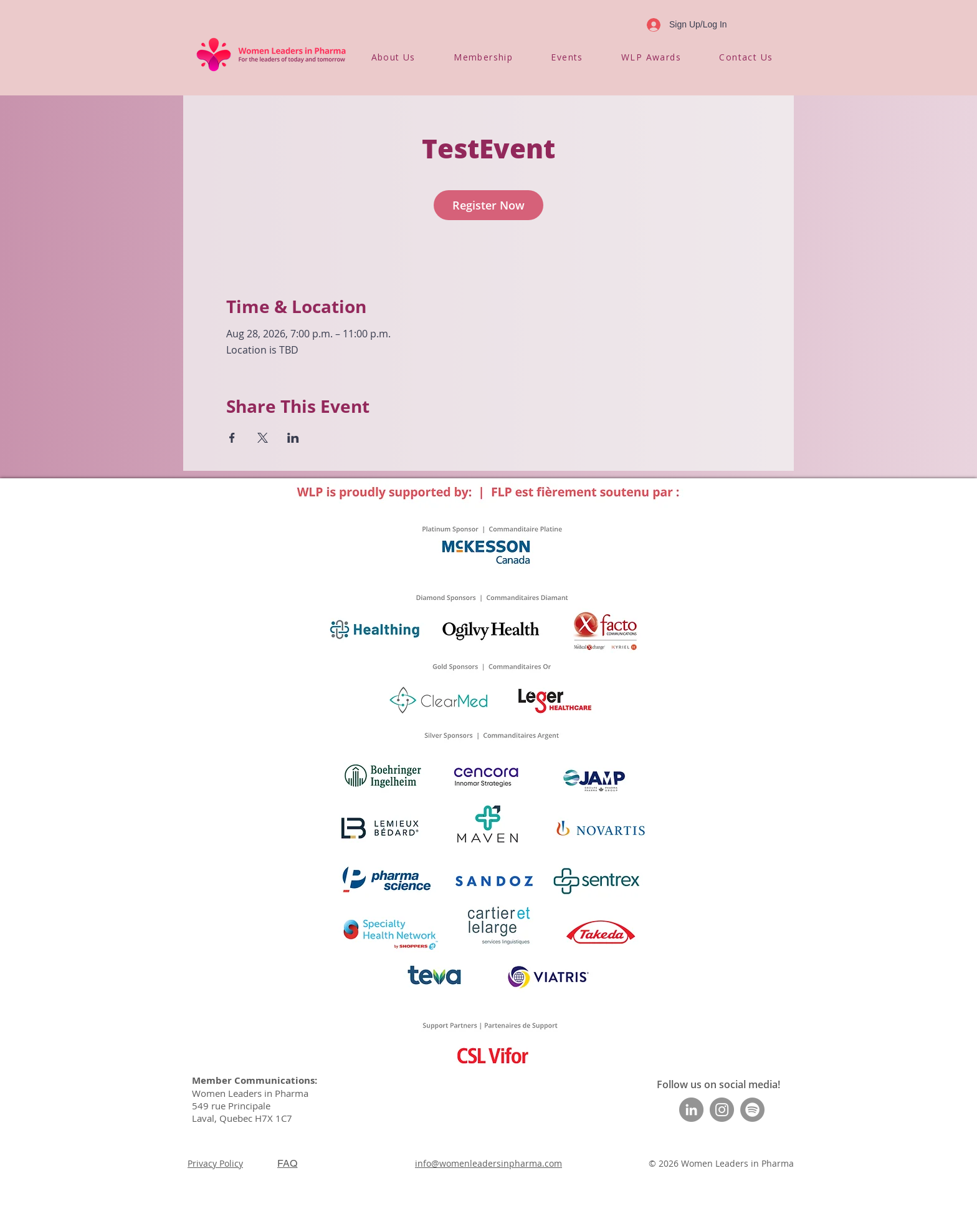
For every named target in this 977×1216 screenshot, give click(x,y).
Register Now (488, 205)
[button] (393, 57)
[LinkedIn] (691, 1110)
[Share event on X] (263, 438)
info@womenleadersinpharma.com (488, 1163)
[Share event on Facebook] (232, 438)
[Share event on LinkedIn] (293, 438)
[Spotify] (752, 1110)
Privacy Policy (215, 1163)
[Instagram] (722, 1110)
